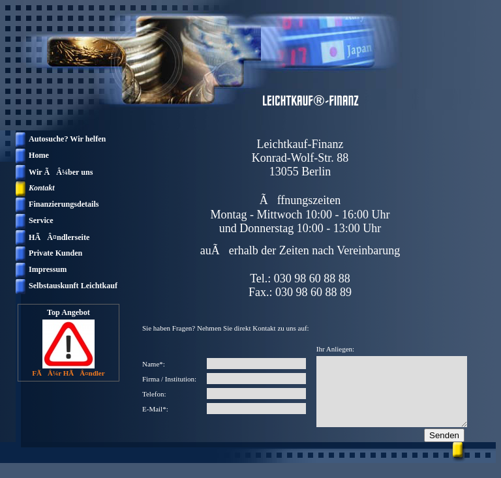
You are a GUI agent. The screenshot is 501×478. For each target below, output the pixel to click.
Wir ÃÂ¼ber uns (61, 172)
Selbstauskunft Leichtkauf (73, 285)
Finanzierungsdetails (64, 204)
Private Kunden (55, 253)
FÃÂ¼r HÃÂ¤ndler (68, 373)
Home (39, 155)
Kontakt (42, 187)
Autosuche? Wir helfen (67, 138)
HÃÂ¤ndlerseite (59, 237)
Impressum (48, 269)
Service (41, 220)
